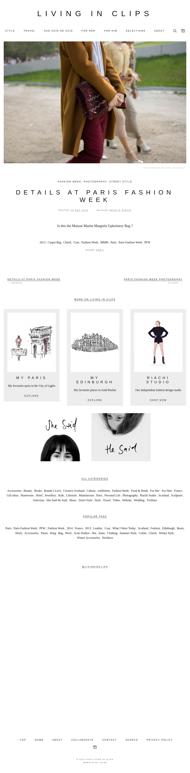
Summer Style (128, 534)
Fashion (155, 529)
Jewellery (50, 497)
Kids (61, 497)
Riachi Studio (148, 497)
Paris (114, 243)
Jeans (101, 534)
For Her (154, 492)
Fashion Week (69, 183)
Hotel (39, 497)
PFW (147, 243)
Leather (97, 529)
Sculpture (176, 497)
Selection (38, 501)
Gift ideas (13, 497)
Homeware (27, 497)
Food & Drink (139, 492)
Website (127, 501)
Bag (60, 534)
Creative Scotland (73, 492)
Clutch (67, 243)
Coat (76, 243)
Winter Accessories (88, 539)
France (178, 492)
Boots (180, 529)
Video (116, 501)
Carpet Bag (54, 243)
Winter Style (166, 534)
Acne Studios (82, 534)
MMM (104, 243)
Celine (143, 534)
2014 (70, 529)
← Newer (33, 283)
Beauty (28, 492)
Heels (18, 534)
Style (98, 501)
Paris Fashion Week (130, 243)
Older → (153, 283)
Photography (95, 183)
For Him (167, 492)
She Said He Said (56, 501)
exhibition (104, 492)
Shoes (72, 501)
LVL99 (103, 764)
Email (100, 251)
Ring (53, 534)
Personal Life (112, 497)
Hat (94, 534)
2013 (42, 243)
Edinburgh (168, 529)
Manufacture (86, 497)
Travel (107, 501)
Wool (68, 534)
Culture (91, 492)
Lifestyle (71, 497)
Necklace (107, 539)
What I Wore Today (124, 529)
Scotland (163, 497)
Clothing (112, 534)
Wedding (139, 501)
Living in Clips (95, 14)
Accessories (14, 492)
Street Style (120, 183)
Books (38, 492)
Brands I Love (52, 492)
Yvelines (152, 501)
